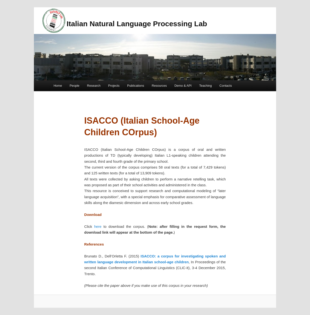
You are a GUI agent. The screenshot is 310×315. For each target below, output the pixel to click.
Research (94, 85)
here (97, 226)
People (74, 85)
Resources (159, 85)
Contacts (225, 85)
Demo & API (183, 85)
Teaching (205, 85)
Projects (114, 85)
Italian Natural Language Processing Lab (137, 24)
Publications (135, 85)
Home (58, 85)
